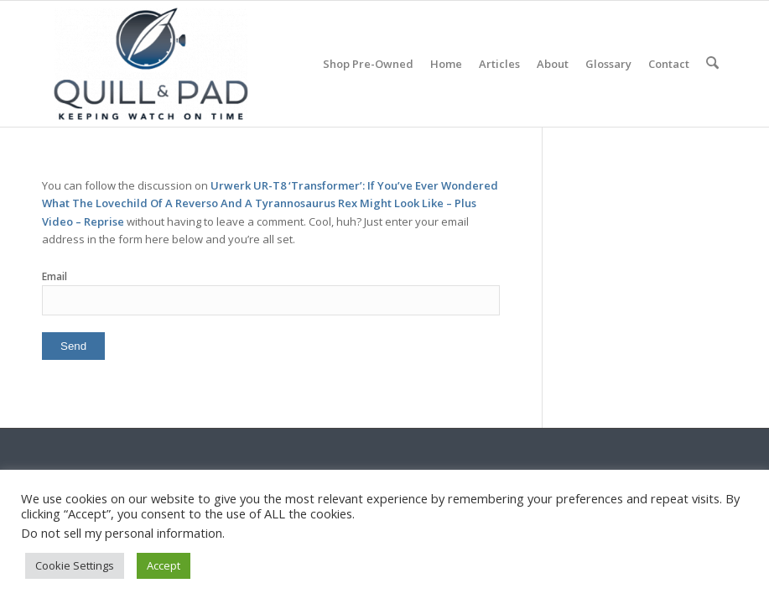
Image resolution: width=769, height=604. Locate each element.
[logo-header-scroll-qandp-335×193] (151, 64)
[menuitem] (369, 64)
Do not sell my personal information (121, 532)
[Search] (713, 64)
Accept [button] (163, 565)
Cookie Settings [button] (74, 565)
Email (54, 276)
